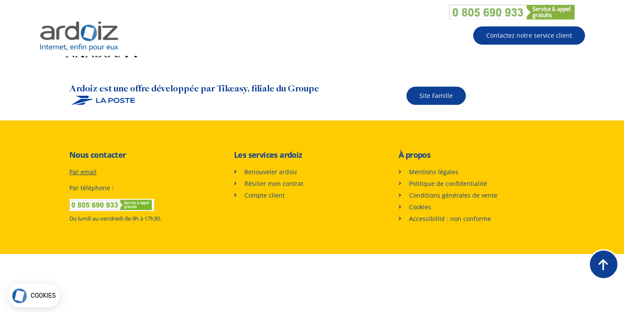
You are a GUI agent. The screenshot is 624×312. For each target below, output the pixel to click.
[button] (34, 296)
